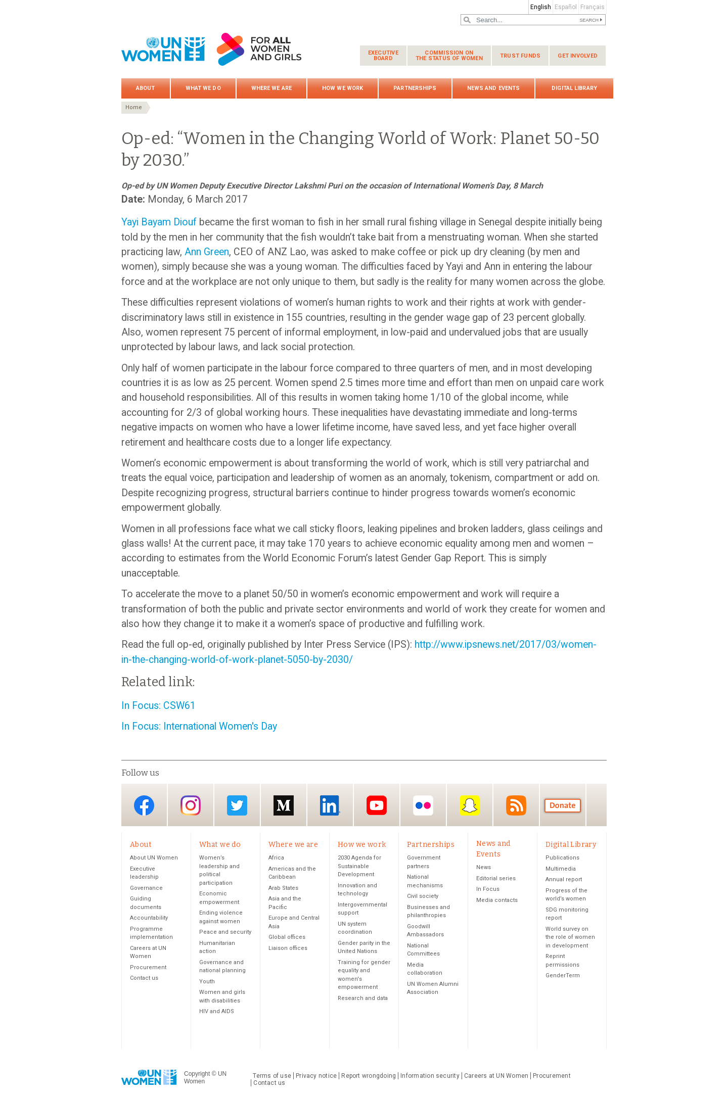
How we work (342, 88)
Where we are (271, 88)
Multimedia (560, 869)
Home (133, 107)
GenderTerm (562, 976)
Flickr (423, 805)
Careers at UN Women (496, 1075)
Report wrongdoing (368, 1075)
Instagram (190, 805)
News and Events (493, 88)
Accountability (149, 918)
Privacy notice (316, 1075)
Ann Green (207, 252)
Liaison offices (287, 948)
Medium (283, 805)
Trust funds (520, 56)
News (483, 868)
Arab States (283, 888)
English (540, 7)
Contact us (144, 978)
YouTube (376, 805)
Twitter (237, 805)
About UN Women (154, 858)
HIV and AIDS (216, 1012)
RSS (516, 805)
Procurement (148, 967)
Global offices (286, 937)
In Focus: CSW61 (158, 705)
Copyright (197, 1074)
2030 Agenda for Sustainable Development (359, 866)
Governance (146, 888)
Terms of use (272, 1075)
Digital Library (574, 88)
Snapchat (469, 805)
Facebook (144, 805)
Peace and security (225, 932)
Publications (562, 858)
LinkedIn (330, 805)
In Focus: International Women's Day (199, 726)
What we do (203, 88)
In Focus (487, 889)
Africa (276, 858)
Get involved (578, 56)
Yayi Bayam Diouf (159, 222)
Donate (562, 805)
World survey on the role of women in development (570, 937)
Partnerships (414, 88)
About (145, 88)
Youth (207, 981)
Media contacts (497, 900)
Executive (383, 56)
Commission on (449, 56)
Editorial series (496, 878)
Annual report (563, 880)
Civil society (422, 896)
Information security (430, 1075)
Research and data (363, 998)
